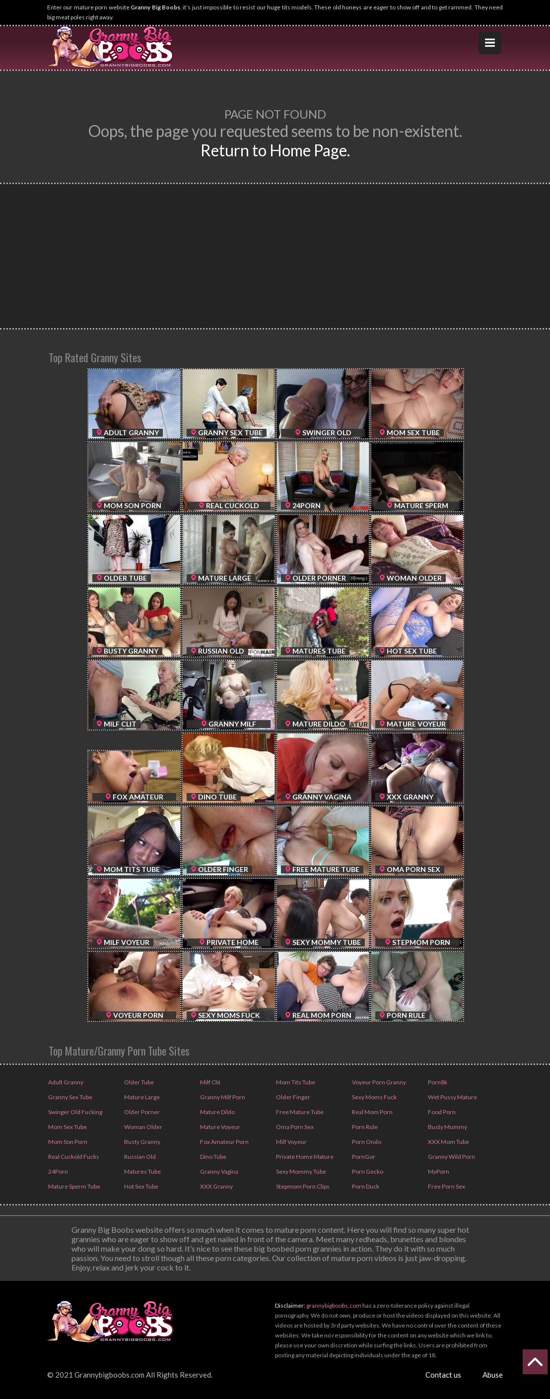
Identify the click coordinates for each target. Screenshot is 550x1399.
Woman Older (142, 1127)
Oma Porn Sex (294, 1127)
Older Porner (141, 1112)
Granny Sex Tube (69, 1097)
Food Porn (441, 1112)
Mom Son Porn (67, 1141)
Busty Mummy (447, 1127)
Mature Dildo (217, 1112)
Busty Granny (141, 1141)
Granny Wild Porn (451, 1156)
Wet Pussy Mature (452, 1097)
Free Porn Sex (446, 1186)
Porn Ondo (366, 1141)
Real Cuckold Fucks (73, 1156)
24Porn (57, 1171)
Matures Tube (142, 1171)
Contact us (443, 1374)
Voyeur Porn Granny (378, 1082)
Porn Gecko (367, 1171)
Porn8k (437, 1082)
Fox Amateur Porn (224, 1141)
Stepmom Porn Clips (302, 1186)
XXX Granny (216, 1186)
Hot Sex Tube (140, 1186)
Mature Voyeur (219, 1127)
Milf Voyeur (291, 1141)
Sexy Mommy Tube (300, 1171)
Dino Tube (212, 1156)
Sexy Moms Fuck (374, 1097)
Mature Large (141, 1097)
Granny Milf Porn (222, 1097)
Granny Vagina (218, 1171)
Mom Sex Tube (67, 1127)
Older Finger (292, 1097)
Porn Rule (364, 1127)
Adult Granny (65, 1082)
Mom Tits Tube (295, 1082)
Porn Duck (365, 1186)
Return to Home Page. (275, 150)
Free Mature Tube (299, 1112)
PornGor (363, 1156)
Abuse (492, 1374)
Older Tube (138, 1082)
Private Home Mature (304, 1156)
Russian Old (139, 1156)
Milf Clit (209, 1082)
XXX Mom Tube (448, 1141)
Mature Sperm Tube (73, 1186)
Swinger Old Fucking (74, 1112)
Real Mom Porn (372, 1112)
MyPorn (438, 1171)
